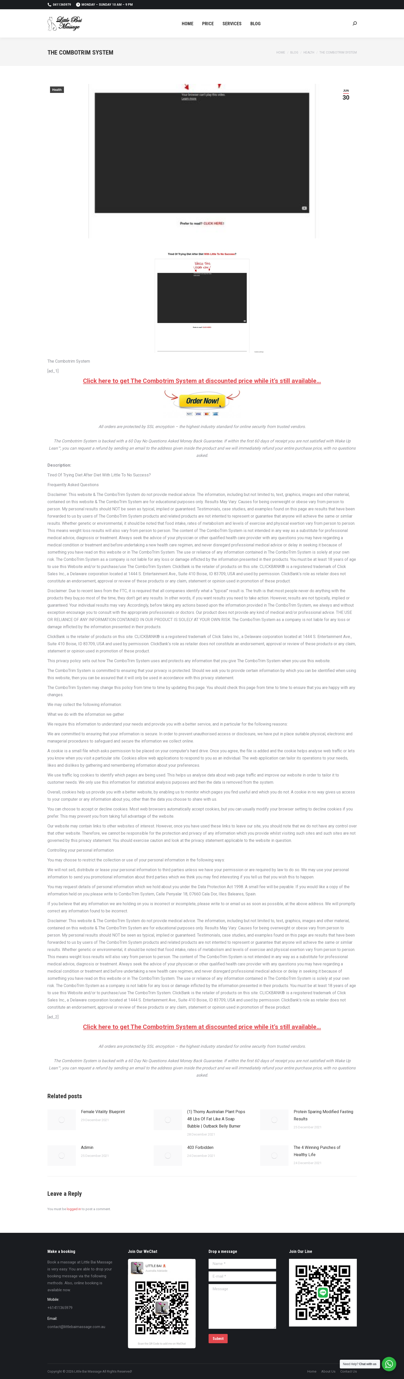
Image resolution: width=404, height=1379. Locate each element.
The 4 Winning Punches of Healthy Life (317, 1151)
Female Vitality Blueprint (103, 1111)
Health (57, 90)
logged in (74, 1209)
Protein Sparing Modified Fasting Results (323, 1115)
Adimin (87, 1147)
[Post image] (61, 1120)
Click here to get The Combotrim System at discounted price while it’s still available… (202, 381)
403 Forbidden (200, 1147)
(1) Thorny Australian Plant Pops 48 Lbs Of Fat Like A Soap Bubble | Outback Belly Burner (216, 1119)
